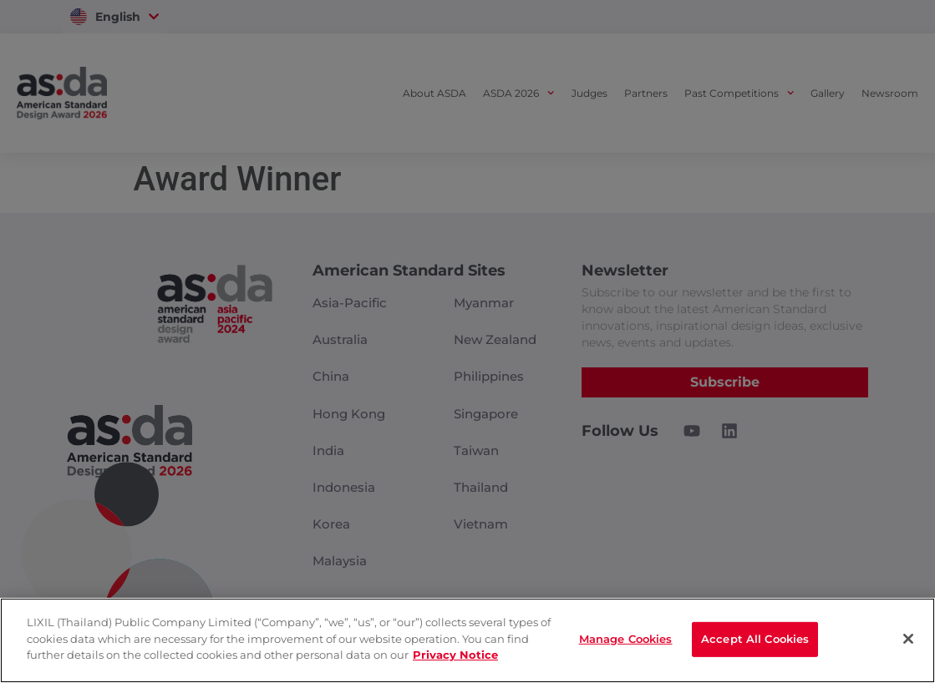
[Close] (908, 638)
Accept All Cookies (755, 638)
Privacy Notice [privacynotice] (455, 654)
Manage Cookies (626, 638)
